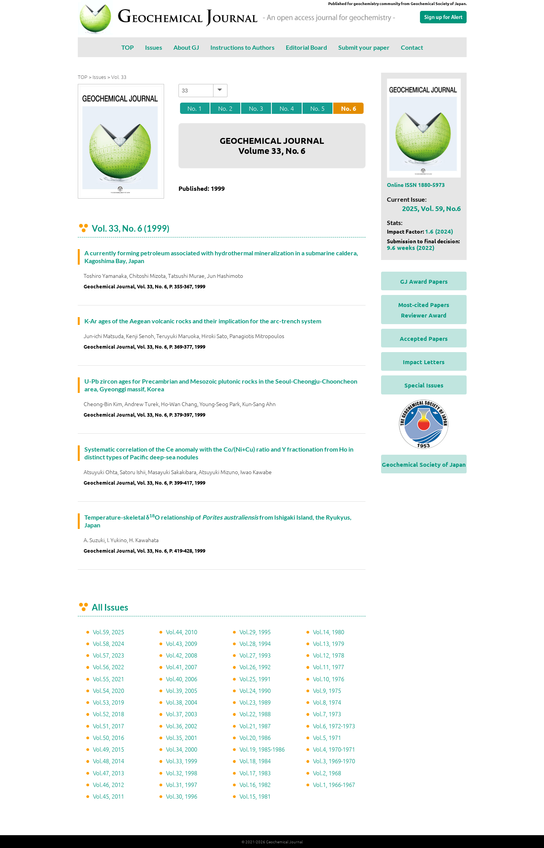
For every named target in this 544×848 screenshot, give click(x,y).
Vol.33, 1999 (181, 761)
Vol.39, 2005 (181, 690)
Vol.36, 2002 (181, 726)
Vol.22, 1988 (255, 714)
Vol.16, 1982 (255, 784)
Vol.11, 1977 (328, 667)
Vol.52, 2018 (108, 714)
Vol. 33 (118, 76)
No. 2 (225, 108)
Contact (412, 47)
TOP (127, 47)
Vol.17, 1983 (255, 773)
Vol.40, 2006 (181, 679)
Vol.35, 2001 (181, 737)
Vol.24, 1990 (255, 690)
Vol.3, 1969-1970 (334, 761)
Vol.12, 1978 (328, 655)
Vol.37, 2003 (181, 714)
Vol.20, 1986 (255, 737)
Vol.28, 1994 (255, 643)
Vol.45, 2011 (108, 796)
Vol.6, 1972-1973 (334, 726)
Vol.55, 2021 (108, 679)
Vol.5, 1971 (327, 737)
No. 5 (317, 108)
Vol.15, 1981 (255, 796)
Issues (153, 47)
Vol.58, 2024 (108, 643)
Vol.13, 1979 (328, 643)
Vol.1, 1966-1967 (334, 784)
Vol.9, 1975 (327, 690)
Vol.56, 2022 (108, 667)
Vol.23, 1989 (255, 702)
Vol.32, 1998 (181, 773)
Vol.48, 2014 (108, 761)
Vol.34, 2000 (181, 749)
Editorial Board (306, 47)
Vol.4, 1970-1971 (334, 749)
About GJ (186, 47)
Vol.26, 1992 (255, 667)
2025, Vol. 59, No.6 (431, 208)
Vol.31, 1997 (181, 784)
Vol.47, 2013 (108, 773)
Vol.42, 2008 (181, 655)
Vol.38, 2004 (181, 702)
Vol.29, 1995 (255, 632)
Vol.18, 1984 (255, 761)
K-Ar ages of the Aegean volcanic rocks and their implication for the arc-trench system (202, 321)
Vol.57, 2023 (108, 655)
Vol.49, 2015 (108, 749)
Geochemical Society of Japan (424, 464)
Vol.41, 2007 (181, 667)
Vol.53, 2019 (108, 702)
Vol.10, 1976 (328, 679)
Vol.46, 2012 (108, 784)
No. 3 (256, 108)
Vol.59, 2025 (108, 632)
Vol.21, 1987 (255, 726)
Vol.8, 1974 (327, 702)
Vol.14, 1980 (328, 632)
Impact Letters (423, 362)
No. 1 (194, 108)
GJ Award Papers (424, 281)
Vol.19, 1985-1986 (262, 749)
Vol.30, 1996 (181, 796)
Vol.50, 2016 (108, 737)
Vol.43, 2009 (181, 643)
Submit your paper (364, 47)
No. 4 (287, 108)
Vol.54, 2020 (108, 690)
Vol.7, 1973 (327, 714)
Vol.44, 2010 (181, 632)
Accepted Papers (424, 338)
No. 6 (348, 108)
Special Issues (423, 385)
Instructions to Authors (242, 47)
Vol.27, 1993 (255, 655)
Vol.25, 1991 (255, 679)
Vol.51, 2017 (108, 726)
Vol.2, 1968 (327, 773)
